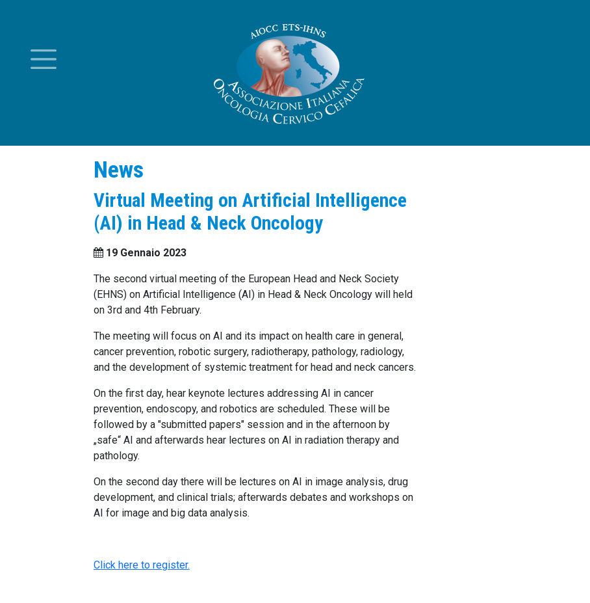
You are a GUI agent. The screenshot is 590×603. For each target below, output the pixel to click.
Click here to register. (142, 565)
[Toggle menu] (43, 59)
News (119, 169)
